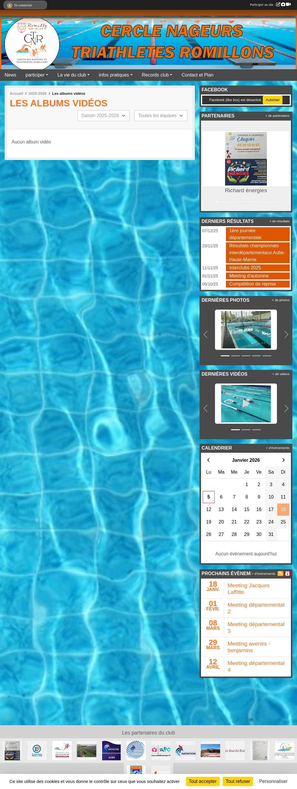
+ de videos (280, 374)
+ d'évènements (277, 448)
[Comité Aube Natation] (111, 750)
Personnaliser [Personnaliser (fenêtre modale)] (273, 781)
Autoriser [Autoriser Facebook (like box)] (273, 100)
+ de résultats (279, 221)
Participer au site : (270, 5)
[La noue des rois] (235, 750)
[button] (206, 166)
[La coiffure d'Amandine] (260, 750)
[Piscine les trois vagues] (210, 750)
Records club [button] (155, 74)
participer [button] (35, 74)
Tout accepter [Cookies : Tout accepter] (203, 781)
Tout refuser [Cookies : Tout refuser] (238, 781)
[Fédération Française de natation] (185, 750)
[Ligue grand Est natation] (136, 750)
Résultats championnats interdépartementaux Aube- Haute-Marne (257, 252)
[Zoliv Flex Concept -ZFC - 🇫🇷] (161, 750)
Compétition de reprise (252, 283)
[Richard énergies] (12, 750)
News (10, 74)
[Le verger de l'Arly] (87, 750)
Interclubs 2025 (245, 267)
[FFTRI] (62, 750)
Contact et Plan (197, 74)
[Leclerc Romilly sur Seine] (37, 750)
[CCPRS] (285, 750)
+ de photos (280, 300)
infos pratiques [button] (114, 74)
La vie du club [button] (71, 74)
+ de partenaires (277, 115)
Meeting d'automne (249, 275)
